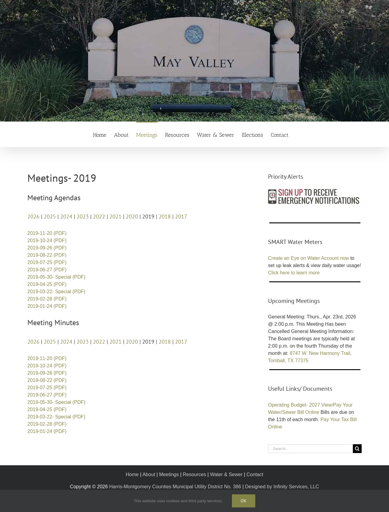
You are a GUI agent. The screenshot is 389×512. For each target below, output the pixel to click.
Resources (194, 474)
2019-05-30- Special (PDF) (56, 277)
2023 (83, 216)
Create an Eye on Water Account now (308, 258)
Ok (243, 500)
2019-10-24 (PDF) (47, 240)
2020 (132, 216)
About (149, 474)
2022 (99, 216)
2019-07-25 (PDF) (47, 262)
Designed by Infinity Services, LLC (282, 486)
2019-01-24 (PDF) (47, 306)
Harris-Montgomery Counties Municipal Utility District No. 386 (175, 486)
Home (132, 474)
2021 (115, 216)
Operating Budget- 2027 (294, 404)
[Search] (357, 448)
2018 (165, 216)
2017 (181, 216)
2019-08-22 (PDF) (47, 255)
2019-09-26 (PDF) (47, 247)
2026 (33, 216)
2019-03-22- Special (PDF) (56, 291)
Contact (254, 474)
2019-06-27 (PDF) (47, 269)
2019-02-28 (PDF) (47, 298)
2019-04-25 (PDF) (47, 284)
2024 (66, 216)
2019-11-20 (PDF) (47, 233)
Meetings (169, 474)
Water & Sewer (226, 474)
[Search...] (310, 448)
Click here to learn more (294, 272)
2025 (50, 216)
